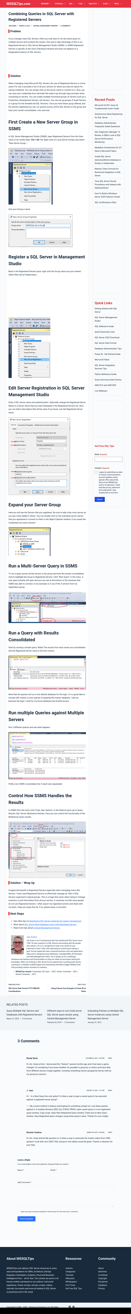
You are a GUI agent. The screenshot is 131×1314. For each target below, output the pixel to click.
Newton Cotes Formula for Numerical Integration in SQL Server (108, 172)
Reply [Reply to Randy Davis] (110, 1058)
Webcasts (70, 1278)
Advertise (102, 1271)
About (101, 1268)
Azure (97, 380)
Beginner (46, 3)
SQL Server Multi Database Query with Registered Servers (51, 924)
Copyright (102, 1278)
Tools (118, 3)
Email (101, 454)
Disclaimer (103, 1281)
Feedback (102, 1285)
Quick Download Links (105, 332)
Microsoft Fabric (102, 359)
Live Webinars (101, 391)
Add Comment (24, 1182)
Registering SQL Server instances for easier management (55, 921)
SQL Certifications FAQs (105, 202)
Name (21, 1170)
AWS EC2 (99, 385)
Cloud (107, 3)
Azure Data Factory (113, 380)
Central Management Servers (45, 26)
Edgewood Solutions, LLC (39, 1307)
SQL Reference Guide (104, 326)
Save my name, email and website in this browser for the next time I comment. (49, 1212)
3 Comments (65, 26)
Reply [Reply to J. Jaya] (110, 1090)
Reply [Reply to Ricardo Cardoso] (110, 1132)
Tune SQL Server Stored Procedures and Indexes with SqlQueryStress (108, 184)
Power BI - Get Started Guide (107, 354)
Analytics (94, 3)
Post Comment (26, 1219)
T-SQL (82, 3)
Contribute (103, 1275)
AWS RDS (112, 385)
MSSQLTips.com (18, 4)
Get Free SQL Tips (74, 1288)
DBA (72, 3)
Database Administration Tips (108, 348)
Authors (69, 1268)
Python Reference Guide (106, 374)
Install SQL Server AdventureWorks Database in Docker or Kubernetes (108, 160)
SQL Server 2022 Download (107, 337)
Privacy (101, 1288)
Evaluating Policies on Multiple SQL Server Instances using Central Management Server (106, 1014)
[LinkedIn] (70, 1307)
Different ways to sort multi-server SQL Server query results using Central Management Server (64, 1014)
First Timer (70, 1285)
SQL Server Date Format (105, 343)
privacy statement (113, 487)
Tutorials (60, 3)
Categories (70, 1271)
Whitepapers (71, 1281)
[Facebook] (73, 1307)
